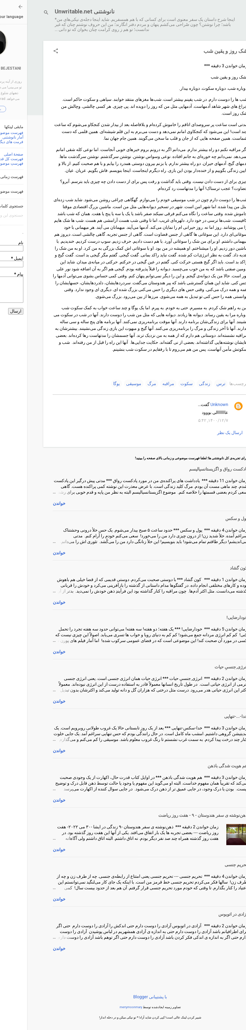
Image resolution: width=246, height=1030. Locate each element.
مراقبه (141, 383)
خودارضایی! (209, 617)
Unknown (192, 404)
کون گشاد (211, 567)
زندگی (177, 383)
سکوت (159, 383)
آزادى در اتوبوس (205, 914)
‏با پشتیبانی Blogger (123, 996)
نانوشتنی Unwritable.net (57, 11)
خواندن (32, 503)
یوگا (89, 383)
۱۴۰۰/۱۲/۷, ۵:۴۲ (186, 420)
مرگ (124, 383)
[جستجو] (19, 13)
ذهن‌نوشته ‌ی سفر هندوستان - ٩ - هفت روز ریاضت (175, 815)
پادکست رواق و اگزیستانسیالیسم (191, 469)
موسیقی (106, 383)
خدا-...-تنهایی (208, 716)
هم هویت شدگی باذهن (200, 765)
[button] (28, 51)
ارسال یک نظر (202, 432)
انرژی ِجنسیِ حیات (203, 666)
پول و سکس (209, 518)
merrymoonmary (103, 1007)
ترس (193, 383)
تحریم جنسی (208, 864)
